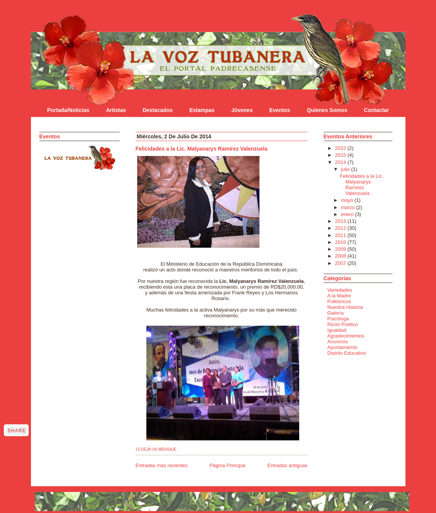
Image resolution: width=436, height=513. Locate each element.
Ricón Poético (342, 324)
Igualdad (337, 330)
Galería (335, 313)
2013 (341, 221)
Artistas (116, 110)
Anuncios (337, 341)
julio (346, 169)
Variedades (339, 290)
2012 (341, 228)
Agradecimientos (346, 336)
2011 (341, 235)
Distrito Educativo (346, 353)
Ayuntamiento (342, 347)
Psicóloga (338, 318)
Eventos (279, 110)
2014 (341, 162)
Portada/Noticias (68, 110)
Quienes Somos (327, 110)
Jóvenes (242, 110)
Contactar (376, 110)
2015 (341, 155)
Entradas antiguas (287, 465)
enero (348, 214)
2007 (341, 263)
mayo (347, 200)
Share (17, 430)
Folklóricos (339, 301)
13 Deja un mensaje (156, 449)
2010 (341, 242)
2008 (341, 256)
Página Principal (227, 465)
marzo (348, 207)
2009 (341, 249)
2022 (341, 148)
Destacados (158, 110)
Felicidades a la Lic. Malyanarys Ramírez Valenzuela (202, 149)
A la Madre (339, 296)
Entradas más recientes (162, 465)
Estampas (201, 110)
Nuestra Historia (345, 307)
